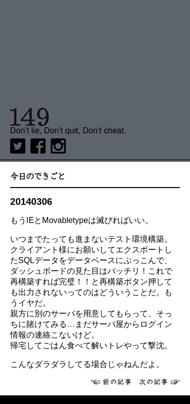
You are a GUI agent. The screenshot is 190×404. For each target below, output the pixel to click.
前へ (111, 381)
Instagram (58, 146)
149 (29, 117)
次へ (159, 381)
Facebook (38, 146)
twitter (17, 146)
